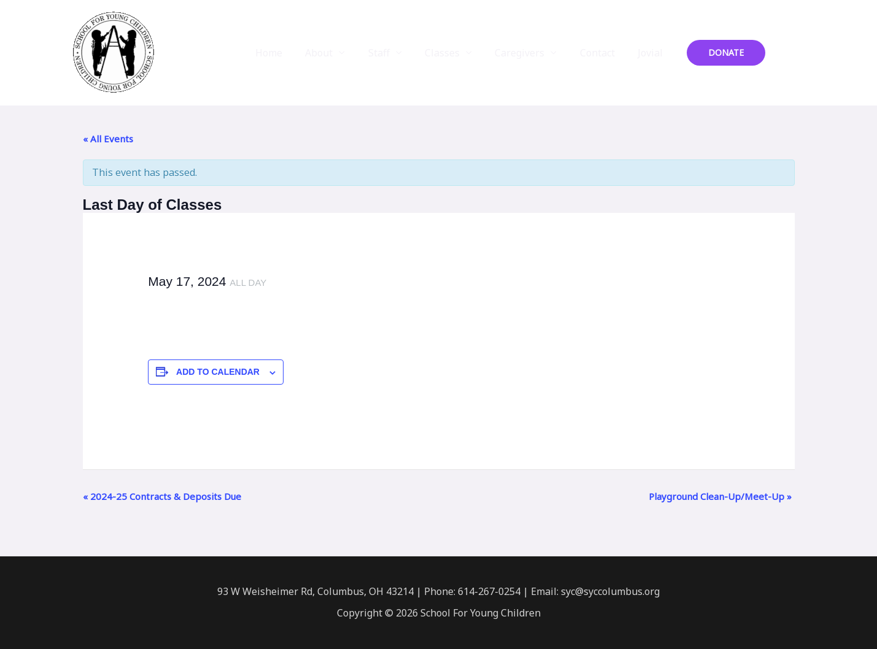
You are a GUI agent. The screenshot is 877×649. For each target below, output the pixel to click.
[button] (726, 53)
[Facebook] (783, 53)
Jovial (652, 53)
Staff (393, 53)
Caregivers (528, 53)
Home (290, 53)
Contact (602, 53)
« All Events (108, 138)
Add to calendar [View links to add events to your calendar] (218, 372)
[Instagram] (801, 53)
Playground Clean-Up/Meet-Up (720, 496)
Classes (453, 53)
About (337, 53)
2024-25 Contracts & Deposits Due (162, 496)
